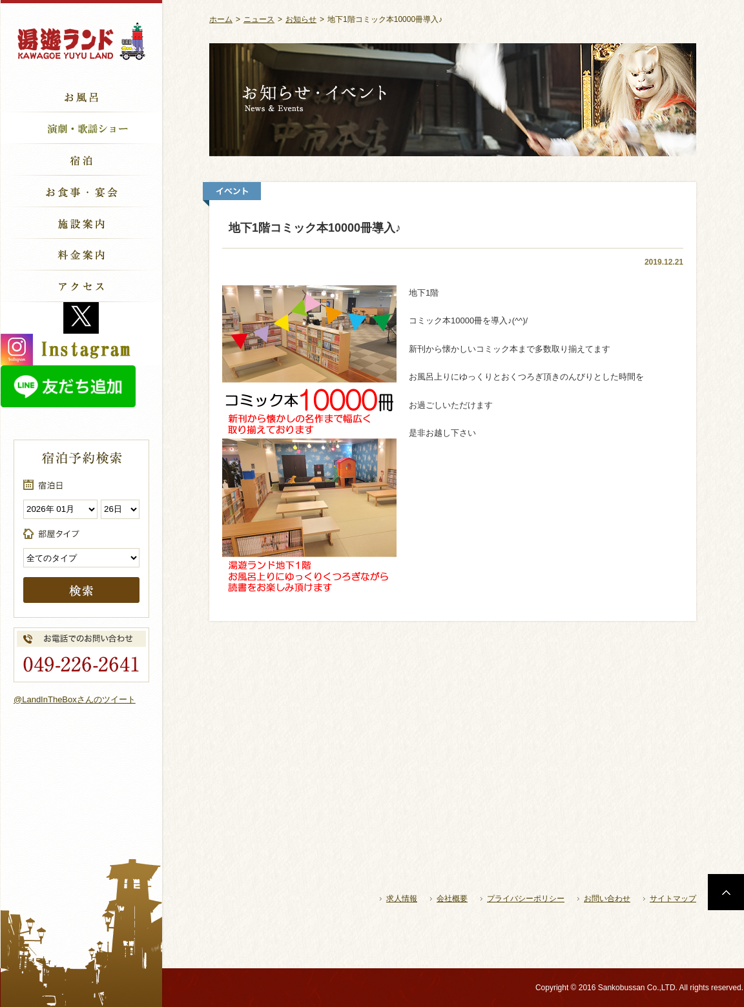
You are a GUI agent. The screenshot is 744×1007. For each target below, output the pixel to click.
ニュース (258, 19)
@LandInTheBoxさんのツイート (75, 699)
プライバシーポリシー (525, 898)
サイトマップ (673, 898)
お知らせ (300, 19)
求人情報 (401, 898)
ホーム (220, 19)
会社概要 (452, 898)
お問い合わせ (607, 898)
